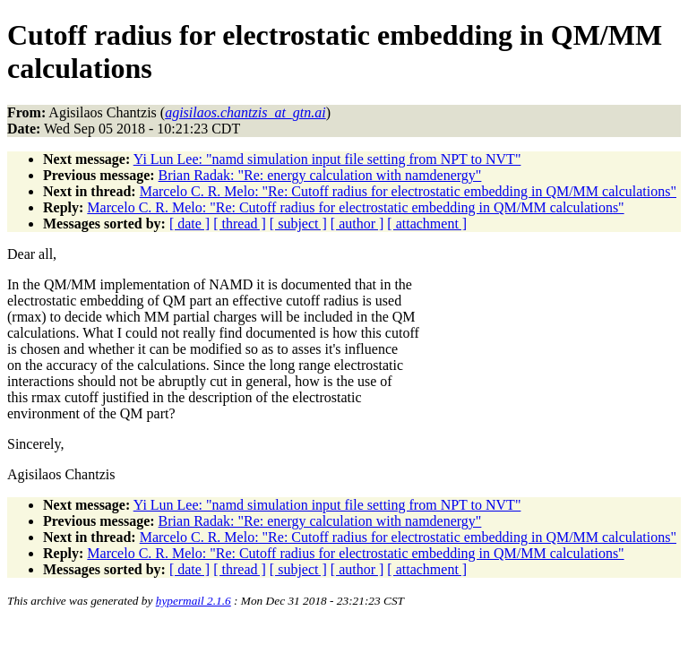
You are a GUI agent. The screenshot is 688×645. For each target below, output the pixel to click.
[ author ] (357, 223)
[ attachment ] (427, 223)
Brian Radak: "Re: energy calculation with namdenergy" (320, 175)
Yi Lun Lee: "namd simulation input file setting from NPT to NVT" (327, 159)
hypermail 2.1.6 (193, 600)
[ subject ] (298, 223)
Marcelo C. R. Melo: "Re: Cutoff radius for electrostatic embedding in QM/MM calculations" (408, 191)
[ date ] (189, 223)
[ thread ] (239, 223)
